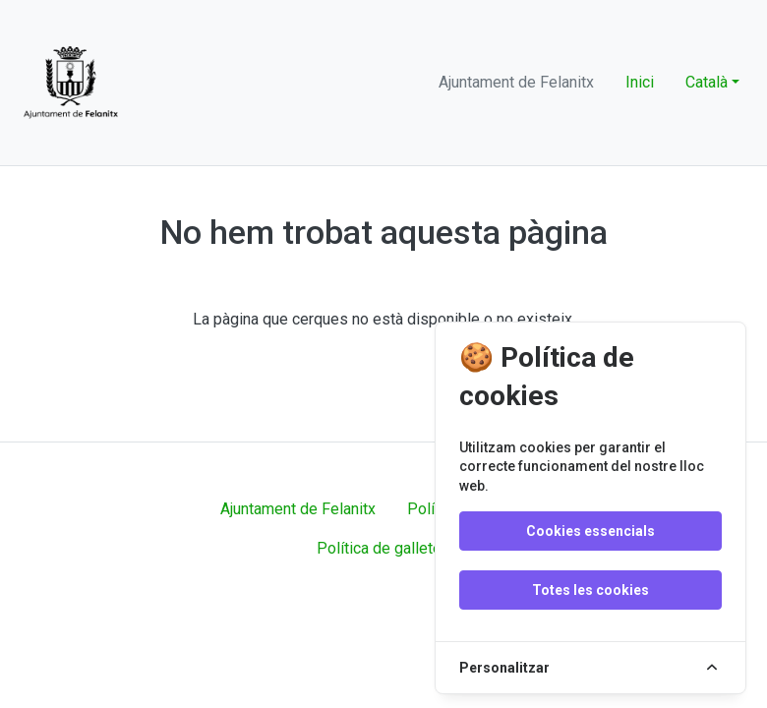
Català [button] (706, 82)
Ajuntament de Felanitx (298, 509)
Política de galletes (383, 548)
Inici (639, 82)
